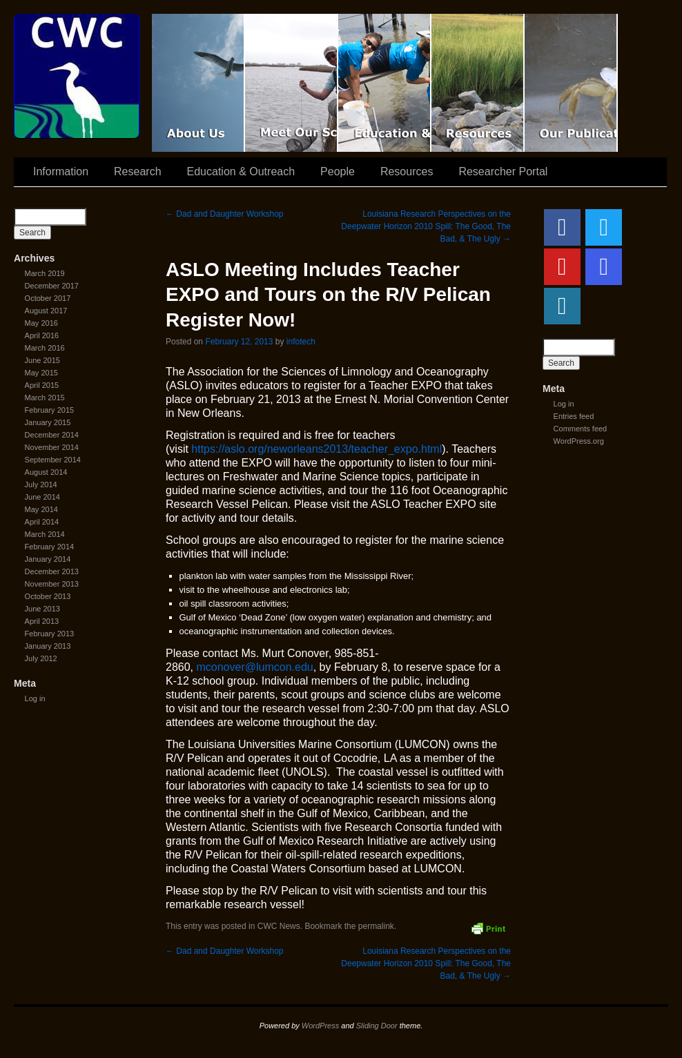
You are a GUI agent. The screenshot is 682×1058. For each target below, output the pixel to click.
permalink (376, 926)
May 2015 (41, 373)
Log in (35, 698)
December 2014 (52, 435)
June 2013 (42, 609)
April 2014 (42, 522)
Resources (478, 83)
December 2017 (52, 286)
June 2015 (42, 360)
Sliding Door (377, 1025)
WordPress (320, 1025)
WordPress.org (579, 441)
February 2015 (50, 410)
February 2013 (50, 633)
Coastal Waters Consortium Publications (571, 83)
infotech (300, 341)
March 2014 (45, 534)
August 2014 (46, 472)
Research (137, 171)
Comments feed (580, 428)
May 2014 (41, 509)
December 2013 (52, 571)
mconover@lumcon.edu (254, 667)
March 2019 (45, 273)
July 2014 (41, 484)
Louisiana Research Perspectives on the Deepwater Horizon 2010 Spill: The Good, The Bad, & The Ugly (426, 226)
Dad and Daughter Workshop (225, 214)
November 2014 (52, 447)
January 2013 (48, 646)
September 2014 (53, 459)
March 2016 (45, 348)
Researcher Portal (502, 171)
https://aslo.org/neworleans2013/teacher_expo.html (316, 449)
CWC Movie (198, 83)
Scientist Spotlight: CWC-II (291, 83)
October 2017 (48, 298)
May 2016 (41, 323)
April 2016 (42, 335)
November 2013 (52, 584)
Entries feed (574, 416)
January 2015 (48, 422)
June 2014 (42, 497)
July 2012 (41, 658)
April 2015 (42, 385)
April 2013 (42, 621)
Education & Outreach (384, 83)
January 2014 (48, 559)
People (337, 171)
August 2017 (46, 310)
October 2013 (48, 596)
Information (60, 171)
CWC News (278, 926)
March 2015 (45, 397)
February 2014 (50, 546)
